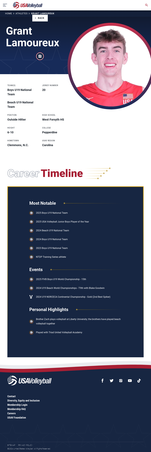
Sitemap (11, 445)
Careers (11, 413)
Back (41, 18)
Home (8, 13)
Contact (11, 396)
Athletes (22, 13)
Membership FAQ (16, 409)
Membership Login (17, 404)
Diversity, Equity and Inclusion (23, 400)
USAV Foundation (16, 417)
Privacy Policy (25, 445)
